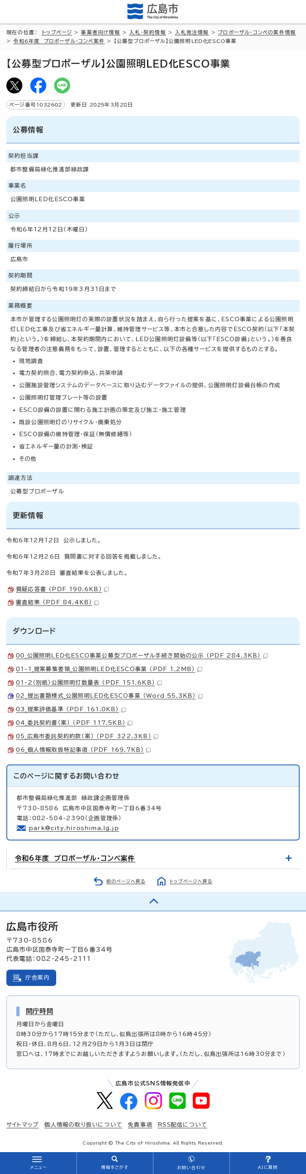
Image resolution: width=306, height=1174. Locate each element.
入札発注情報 (192, 32)
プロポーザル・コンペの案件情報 (257, 32)
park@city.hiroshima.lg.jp (74, 828)
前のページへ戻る (125, 881)
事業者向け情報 (100, 32)
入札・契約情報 (147, 32)
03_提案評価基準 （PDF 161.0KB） (71, 709)
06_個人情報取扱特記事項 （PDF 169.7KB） (83, 750)
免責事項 (140, 1124)
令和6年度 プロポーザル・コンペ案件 (59, 41)
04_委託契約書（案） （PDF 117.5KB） (74, 723)
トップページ (57, 32)
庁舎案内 (38, 977)
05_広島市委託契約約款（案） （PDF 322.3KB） (87, 736)
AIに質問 (268, 1167)
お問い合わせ (191, 1168)
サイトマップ (22, 1124)
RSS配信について (182, 1124)
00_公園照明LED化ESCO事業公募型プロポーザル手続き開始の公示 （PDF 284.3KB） (142, 655)
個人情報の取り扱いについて (83, 1124)
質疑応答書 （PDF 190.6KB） (62, 589)
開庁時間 (39, 1011)
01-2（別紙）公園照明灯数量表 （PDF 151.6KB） (89, 682)
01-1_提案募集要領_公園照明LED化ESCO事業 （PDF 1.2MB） (109, 669)
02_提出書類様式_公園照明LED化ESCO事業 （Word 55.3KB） (109, 696)
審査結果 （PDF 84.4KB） (57, 602)
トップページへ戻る (191, 881)
